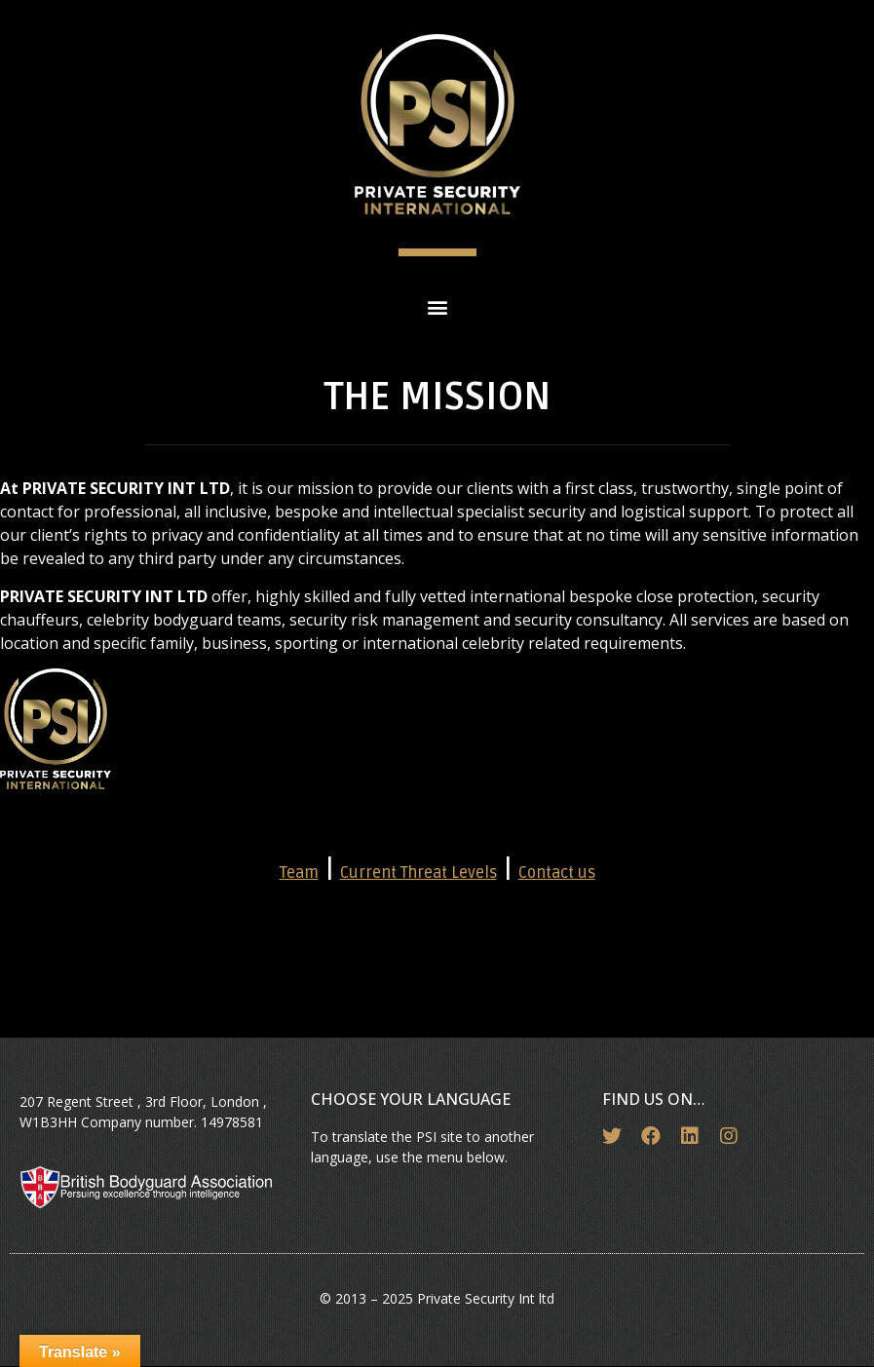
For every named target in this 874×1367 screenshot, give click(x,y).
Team (299, 873)
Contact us (556, 873)
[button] (437, 306)
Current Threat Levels (418, 873)
